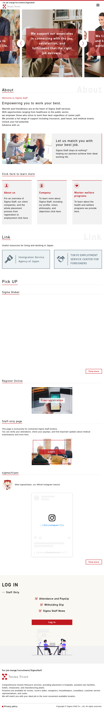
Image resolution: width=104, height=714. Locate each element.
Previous (21, 43)
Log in (51, 622)
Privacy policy (11, 707)
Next (83, 43)
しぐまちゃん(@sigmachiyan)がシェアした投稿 (54, 553)
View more (93, 371)
